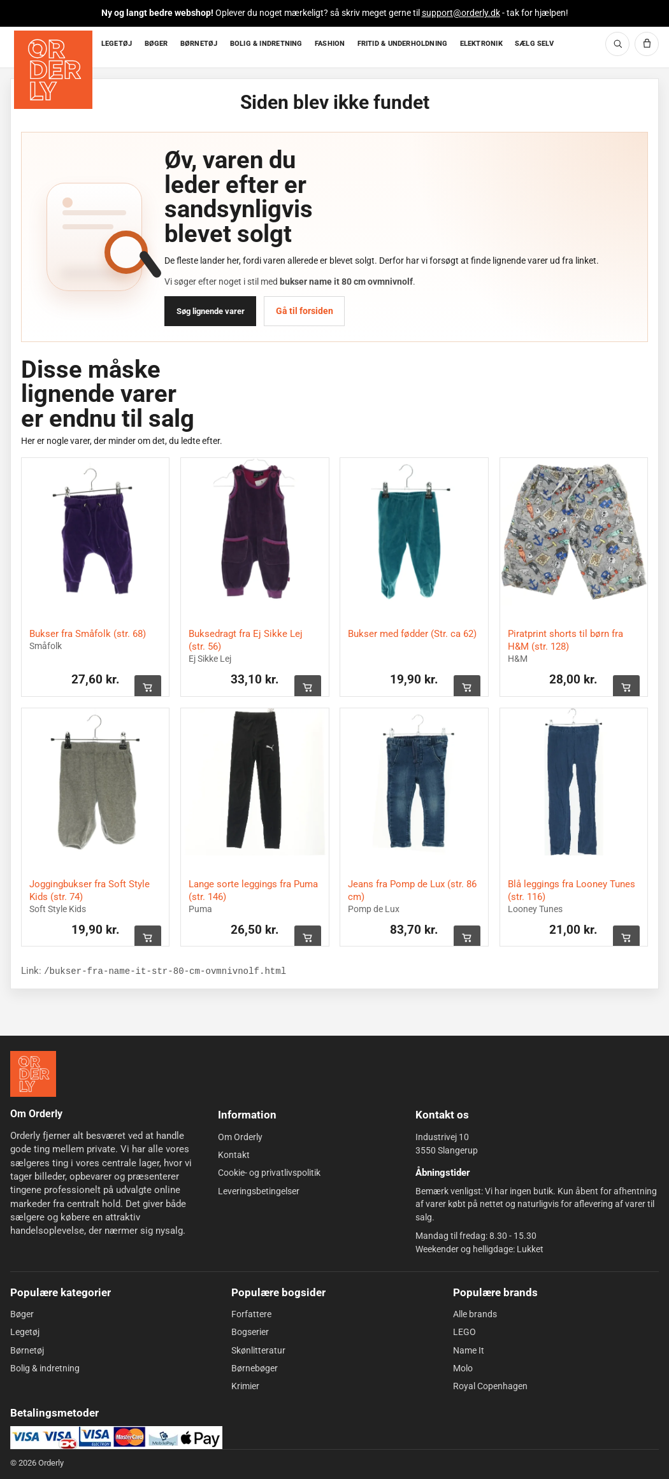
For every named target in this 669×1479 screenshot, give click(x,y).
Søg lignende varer (210, 311)
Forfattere (251, 1314)
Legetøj (25, 1332)
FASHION (330, 43)
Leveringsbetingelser (258, 1191)
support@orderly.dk (461, 13)
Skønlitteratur (258, 1350)
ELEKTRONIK (481, 43)
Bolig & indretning (45, 1368)
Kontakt (234, 1155)
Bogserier (250, 1332)
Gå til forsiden (304, 311)
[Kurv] (647, 44)
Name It (468, 1350)
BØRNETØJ (199, 43)
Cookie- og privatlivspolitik (269, 1173)
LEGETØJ (117, 43)
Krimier (245, 1386)
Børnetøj (27, 1350)
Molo (463, 1368)
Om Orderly (240, 1137)
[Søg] (617, 44)
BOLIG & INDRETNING (266, 43)
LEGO (464, 1332)
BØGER (156, 43)
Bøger (22, 1314)
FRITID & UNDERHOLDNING (402, 43)
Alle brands (475, 1314)
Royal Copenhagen (490, 1386)
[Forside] (54, 47)
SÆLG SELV (534, 43)
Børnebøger (254, 1368)
